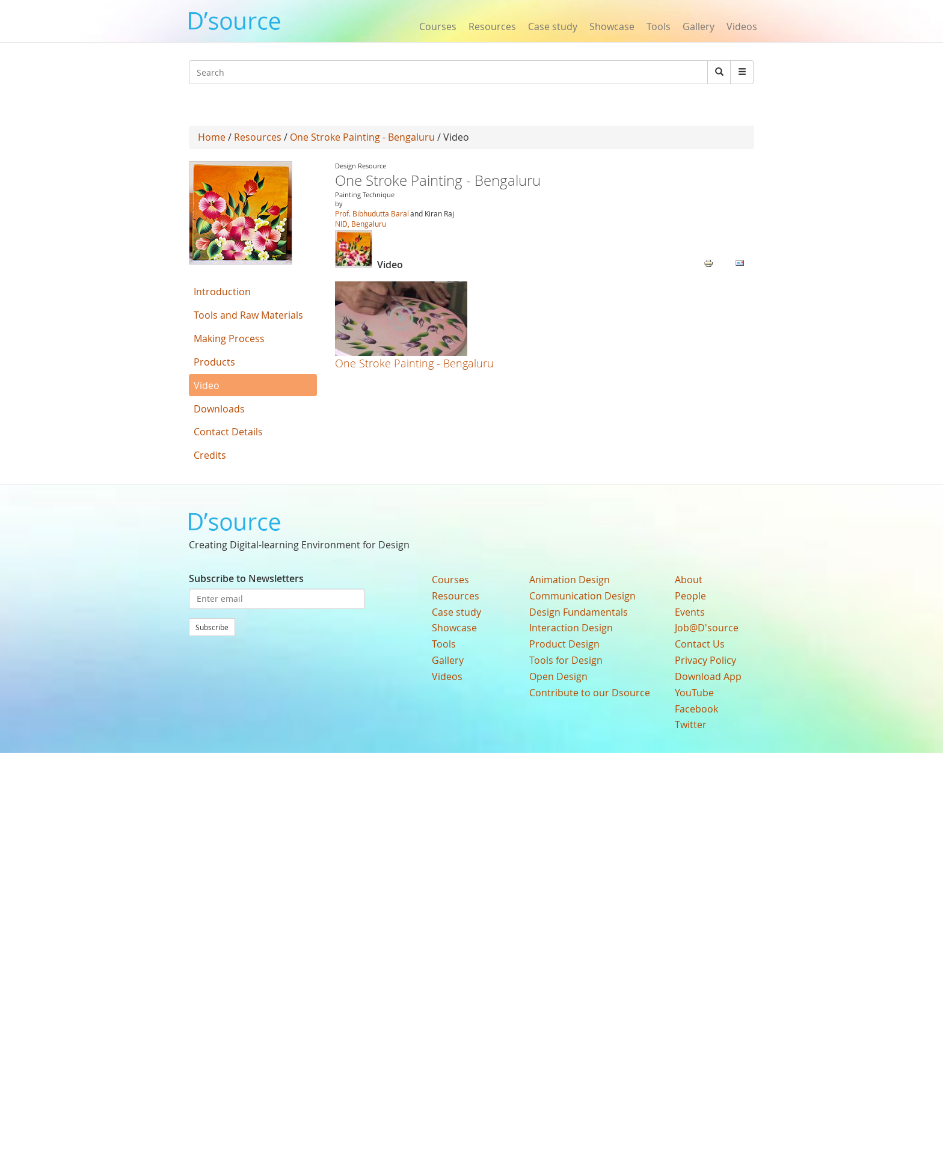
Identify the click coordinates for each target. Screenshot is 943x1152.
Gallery (698, 26)
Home (212, 137)
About (688, 579)
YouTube (694, 692)
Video (207, 385)
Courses (437, 26)
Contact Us (700, 644)
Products (214, 362)
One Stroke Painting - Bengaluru (362, 137)
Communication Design (582, 595)
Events (690, 612)
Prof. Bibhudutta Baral (372, 213)
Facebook (696, 708)
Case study (552, 26)
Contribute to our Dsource (589, 692)
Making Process (229, 338)
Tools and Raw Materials (248, 315)
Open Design (558, 676)
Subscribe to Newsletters (246, 578)
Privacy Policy (705, 660)
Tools (659, 26)
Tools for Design (566, 660)
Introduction (222, 291)
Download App (708, 676)
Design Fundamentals (578, 612)
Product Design (564, 644)
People (690, 595)
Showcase (611, 26)
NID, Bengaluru (360, 223)
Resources (492, 26)
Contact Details (228, 431)
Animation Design (569, 579)
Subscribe (212, 627)
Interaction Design (571, 627)
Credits (210, 455)
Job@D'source (707, 627)
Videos (741, 26)
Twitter (691, 724)
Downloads (219, 408)
